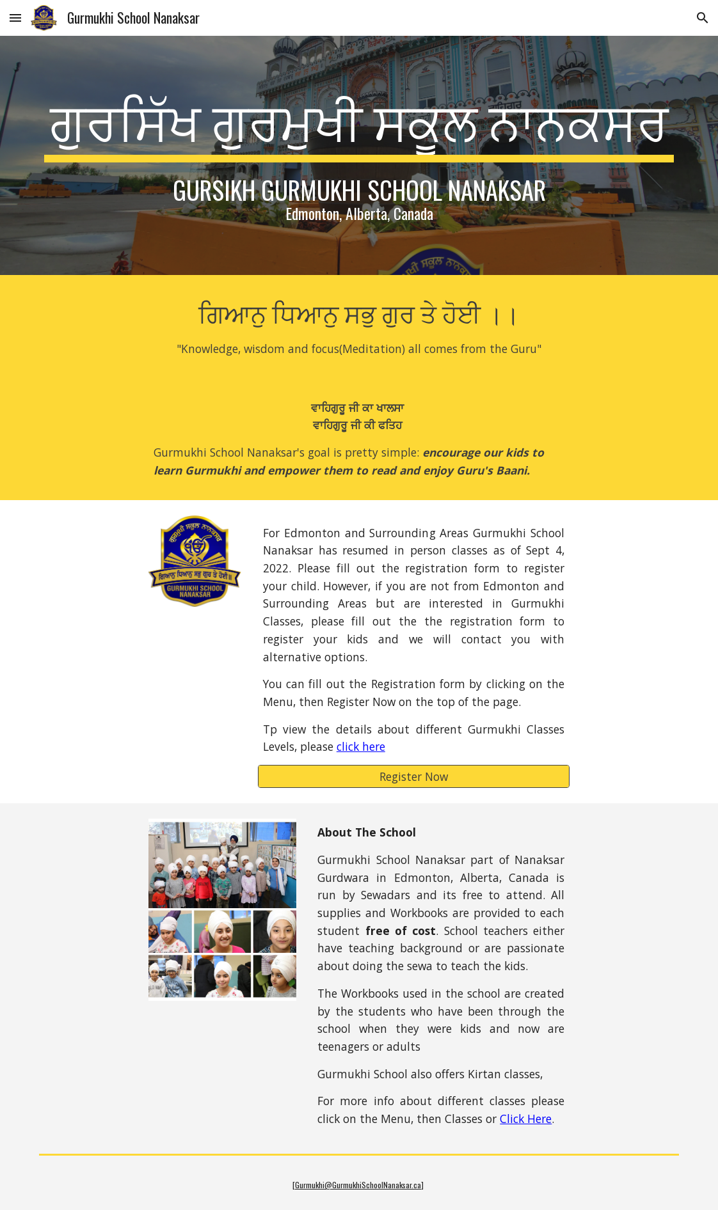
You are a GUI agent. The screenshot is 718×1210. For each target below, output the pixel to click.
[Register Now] (414, 776)
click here (361, 746)
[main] (359, 155)
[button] (15, 17)
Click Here (526, 1118)
